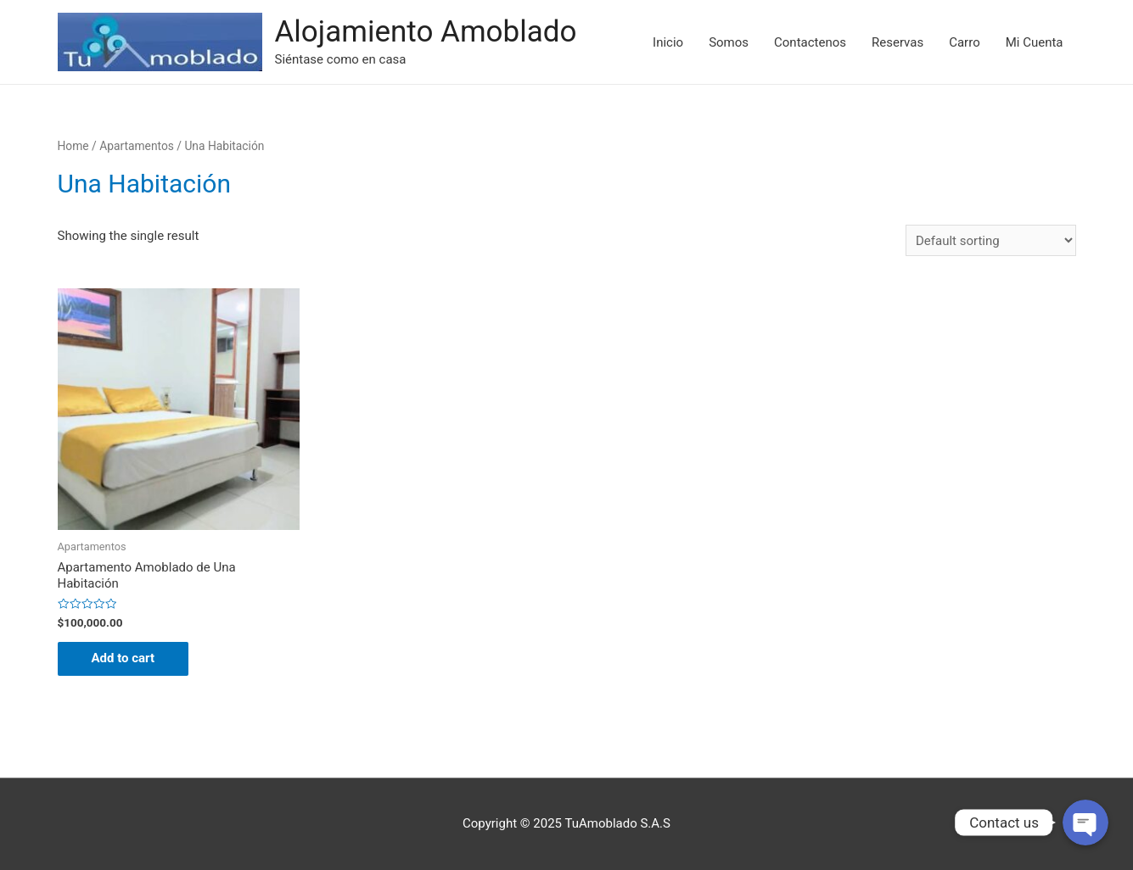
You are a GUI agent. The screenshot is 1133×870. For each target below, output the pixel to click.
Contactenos (810, 42)
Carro (964, 42)
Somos (729, 42)
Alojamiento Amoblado (426, 31)
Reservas (897, 42)
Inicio (668, 42)
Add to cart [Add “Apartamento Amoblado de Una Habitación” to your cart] (123, 658)
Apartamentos (136, 146)
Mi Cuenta (1034, 42)
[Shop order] (991, 240)
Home (73, 146)
